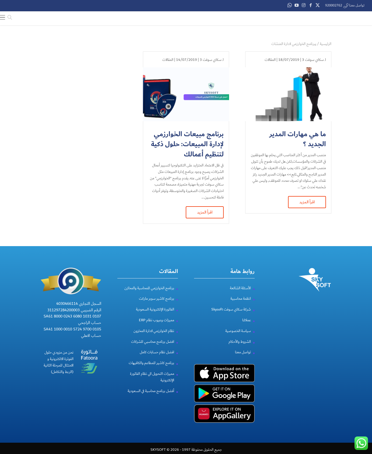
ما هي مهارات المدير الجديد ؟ (297, 139)
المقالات (270, 60)
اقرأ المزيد (307, 201)
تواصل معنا (243, 359)
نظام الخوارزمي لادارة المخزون (154, 337)
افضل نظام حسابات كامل (157, 359)
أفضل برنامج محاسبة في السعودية (151, 397)
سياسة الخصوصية (238, 337)
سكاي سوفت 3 (313, 60)
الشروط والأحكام (240, 348)
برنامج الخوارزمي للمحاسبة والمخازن (149, 294)
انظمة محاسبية (240, 305)
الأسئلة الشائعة (240, 294)
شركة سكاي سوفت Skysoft (231, 316)
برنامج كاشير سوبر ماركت (156, 305)
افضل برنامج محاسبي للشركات (152, 348)
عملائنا (246, 327)
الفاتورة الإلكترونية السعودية (155, 316)
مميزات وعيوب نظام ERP (156, 327)
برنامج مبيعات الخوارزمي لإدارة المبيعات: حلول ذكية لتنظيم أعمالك (187, 144)
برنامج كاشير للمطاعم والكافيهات (151, 369)
